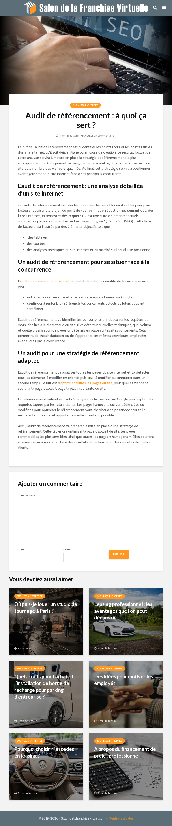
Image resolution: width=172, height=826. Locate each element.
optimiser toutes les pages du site (86, 383)
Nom (22, 549)
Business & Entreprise (85, 105)
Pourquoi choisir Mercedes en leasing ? (44, 752)
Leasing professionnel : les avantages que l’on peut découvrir (123, 611)
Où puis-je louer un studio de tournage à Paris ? (45, 607)
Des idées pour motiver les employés (123, 680)
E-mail (68, 549)
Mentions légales (120, 818)
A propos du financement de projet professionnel (125, 752)
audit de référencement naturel (45, 281)
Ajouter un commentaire (99, 135)
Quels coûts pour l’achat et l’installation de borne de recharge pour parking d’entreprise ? (43, 687)
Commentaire (26, 495)
